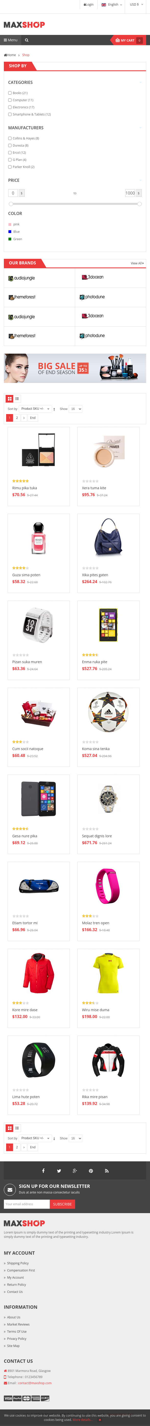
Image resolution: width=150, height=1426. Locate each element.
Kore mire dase (25, 1009)
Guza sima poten (26, 574)
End (33, 418)
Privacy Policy (16, 1339)
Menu (10, 39)
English (109, 4)
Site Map (13, 1346)
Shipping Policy (18, 1263)
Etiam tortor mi (25, 922)
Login (89, 4)
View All (137, 263)
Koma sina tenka (96, 748)
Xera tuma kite (94, 487)
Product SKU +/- (32, 408)
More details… (83, 1420)
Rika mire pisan (95, 1096)
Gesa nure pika (24, 835)
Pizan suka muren (27, 661)
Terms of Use (17, 1331)
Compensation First (21, 1270)
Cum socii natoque (27, 748)
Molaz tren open (95, 922)
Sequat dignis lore (97, 835)
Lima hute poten (26, 1096)
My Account (15, 1277)
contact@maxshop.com (35, 1383)
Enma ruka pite (94, 661)
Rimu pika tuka (24, 487)
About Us (13, 1317)
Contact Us (15, 1292)
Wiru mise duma (95, 1009)
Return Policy (16, 1284)
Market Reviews (18, 1324)
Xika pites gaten (95, 574)
